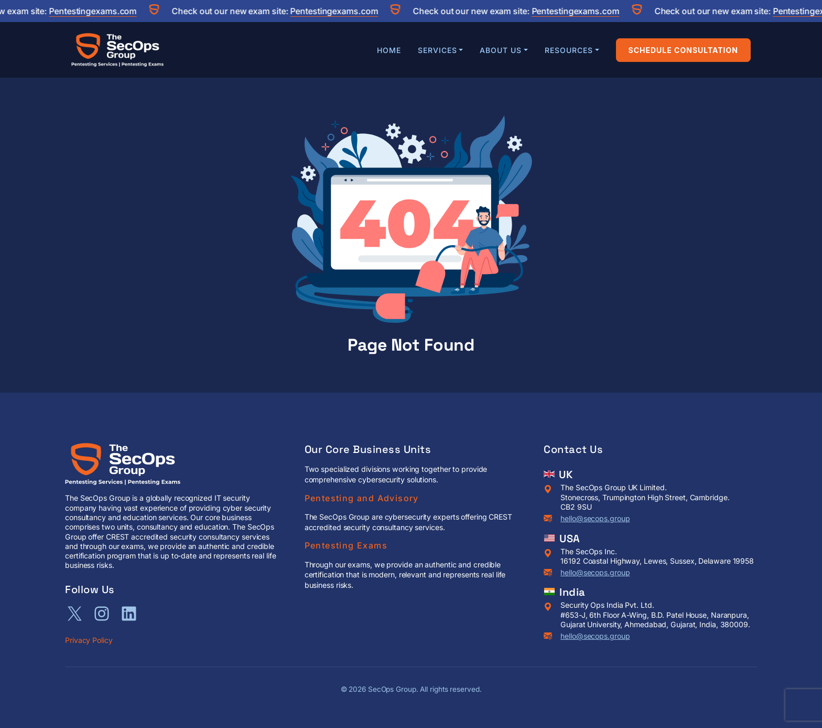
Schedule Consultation (684, 50)
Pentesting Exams (346, 545)
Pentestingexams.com (97, 11)
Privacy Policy (89, 640)
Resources (569, 50)
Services (437, 50)
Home (389, 50)
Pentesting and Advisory (362, 498)
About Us (501, 50)
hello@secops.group (595, 518)
